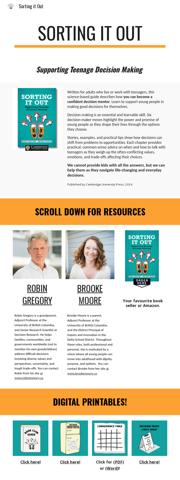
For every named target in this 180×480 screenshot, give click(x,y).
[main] (90, 35)
